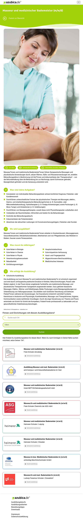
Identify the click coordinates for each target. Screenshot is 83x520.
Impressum (15, 514)
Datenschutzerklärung (19, 517)
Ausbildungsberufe (18, 502)
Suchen (41, 332)
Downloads (15, 510)
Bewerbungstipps (17, 507)
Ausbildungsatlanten (19, 505)
